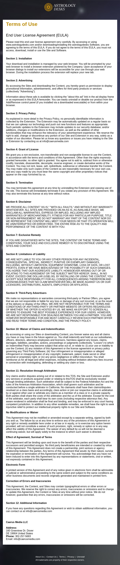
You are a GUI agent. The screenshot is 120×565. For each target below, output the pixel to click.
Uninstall (81, 557)
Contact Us (51, 557)
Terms (62, 557)
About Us (39, 557)
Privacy (70, 557)
